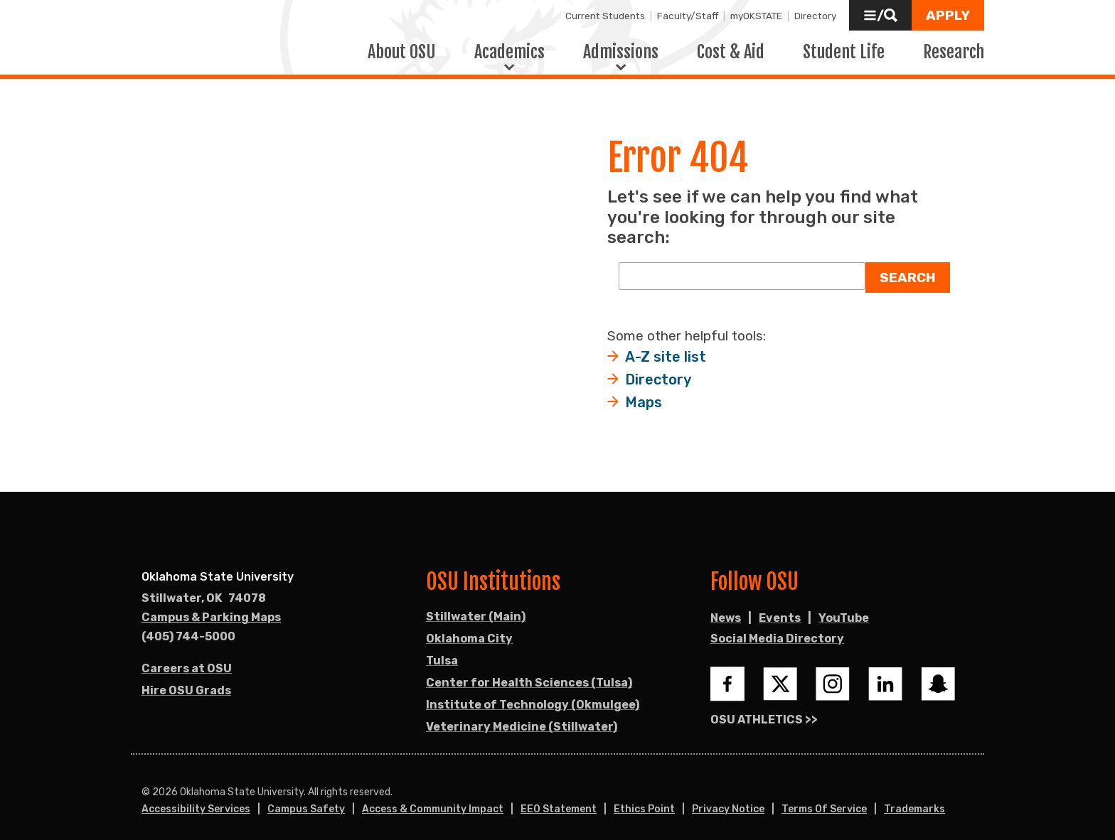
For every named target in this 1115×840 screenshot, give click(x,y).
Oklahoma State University (218, 567)
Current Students (605, 15)
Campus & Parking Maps (211, 607)
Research (953, 46)
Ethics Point (644, 799)
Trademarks (914, 799)
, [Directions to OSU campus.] (204, 588)
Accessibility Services (196, 799)
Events (780, 608)
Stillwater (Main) (476, 606)
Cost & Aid (730, 46)
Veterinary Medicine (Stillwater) (521, 716)
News (725, 608)
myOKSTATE (756, 15)
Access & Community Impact (432, 799)
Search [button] (908, 267)
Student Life (844, 46)
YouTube (843, 608)
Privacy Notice (728, 799)
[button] (880, 15)
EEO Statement (559, 799)
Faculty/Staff (687, 15)
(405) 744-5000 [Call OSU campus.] (188, 626)
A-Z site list (665, 346)
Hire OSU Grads (186, 680)
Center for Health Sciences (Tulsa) (529, 672)
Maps (643, 392)
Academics (509, 46)
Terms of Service (824, 799)
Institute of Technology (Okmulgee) (532, 694)
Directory (815, 15)
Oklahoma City (469, 628)
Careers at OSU (187, 658)
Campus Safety (306, 799)
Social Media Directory (777, 628)
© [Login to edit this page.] (146, 782)
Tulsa (442, 650)
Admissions (620, 46)
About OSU (402, 46)
